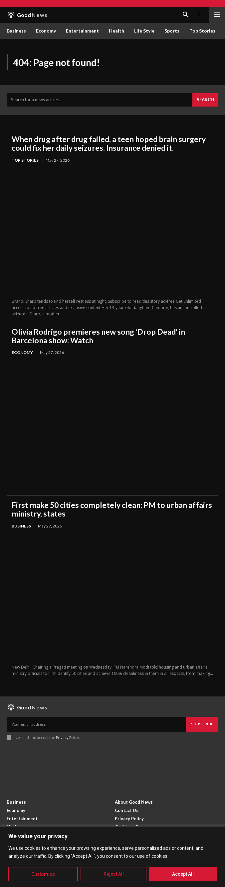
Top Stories (25, 160)
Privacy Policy (67, 737)
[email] (96, 724)
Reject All (114, 874)
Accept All (183, 874)
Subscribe (202, 723)
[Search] (205, 100)
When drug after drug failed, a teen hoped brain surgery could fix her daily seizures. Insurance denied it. (109, 143)
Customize (43, 874)
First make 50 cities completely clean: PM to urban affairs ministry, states (112, 509)
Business (21, 526)
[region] (112, 856)
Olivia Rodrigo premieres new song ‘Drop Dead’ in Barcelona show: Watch (98, 336)
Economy (22, 352)
